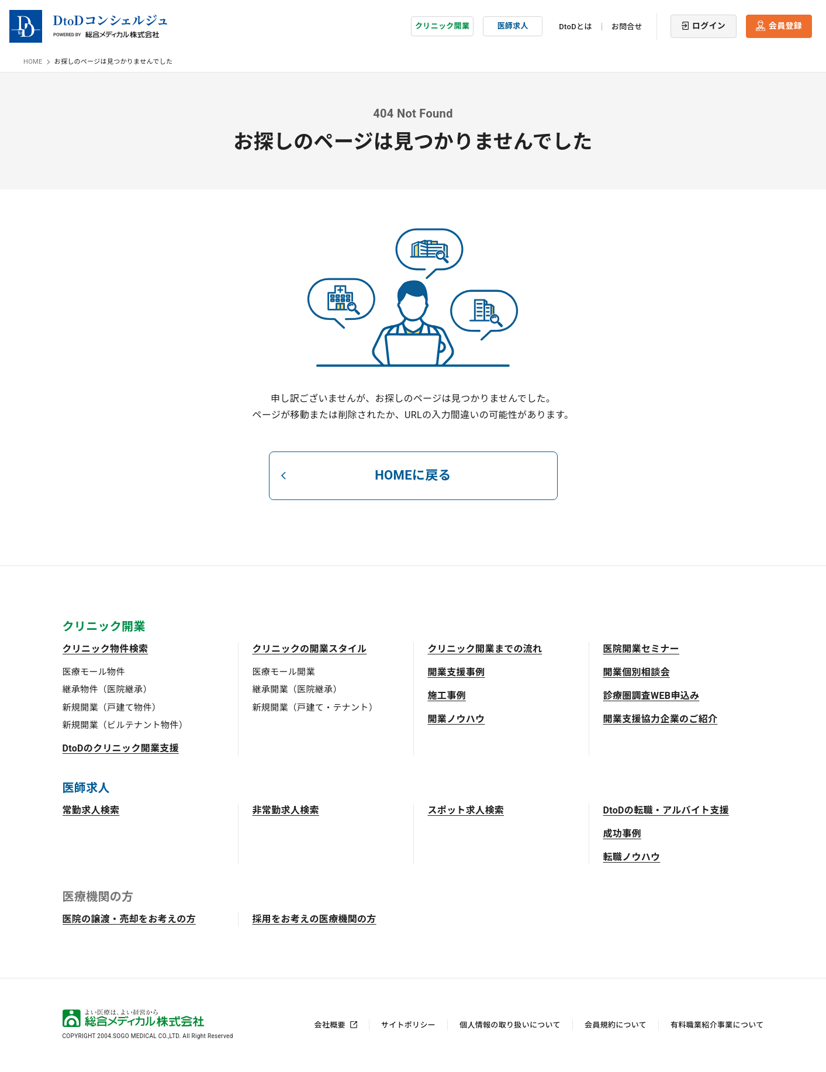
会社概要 (329, 1025)
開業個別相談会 (636, 672)
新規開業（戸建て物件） (112, 707)
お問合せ (626, 26)
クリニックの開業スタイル (310, 648)
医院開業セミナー (641, 648)
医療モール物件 (94, 672)
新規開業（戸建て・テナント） (315, 707)
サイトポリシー (408, 1025)
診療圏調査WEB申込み (651, 695)
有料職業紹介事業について (717, 1025)
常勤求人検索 (91, 810)
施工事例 (447, 695)
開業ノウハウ (456, 719)
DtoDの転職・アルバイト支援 (666, 810)
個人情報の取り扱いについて (510, 1025)
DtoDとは (575, 26)
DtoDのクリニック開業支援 (121, 748)
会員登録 (785, 25)
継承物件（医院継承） (107, 689)
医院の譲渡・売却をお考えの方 (129, 919)
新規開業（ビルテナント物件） (125, 725)
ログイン (708, 25)
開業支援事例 (456, 672)
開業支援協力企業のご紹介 (660, 719)
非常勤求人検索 (286, 810)
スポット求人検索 (466, 810)
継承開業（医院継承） (297, 689)
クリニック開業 (442, 26)
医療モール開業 (284, 672)
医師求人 (512, 26)
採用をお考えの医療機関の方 (314, 919)
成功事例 (622, 833)
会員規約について (616, 1025)
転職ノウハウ (632, 857)
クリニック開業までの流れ (485, 648)
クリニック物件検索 (105, 648)
